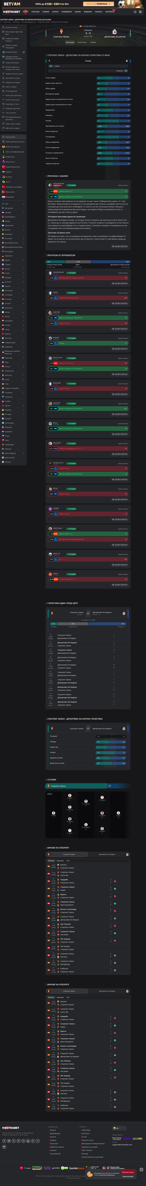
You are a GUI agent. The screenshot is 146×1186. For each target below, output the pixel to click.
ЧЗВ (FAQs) (86, 1130)
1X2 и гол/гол (9, 113)
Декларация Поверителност (93, 1143)
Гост (68, 861)
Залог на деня (9, 87)
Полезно (98, 12)
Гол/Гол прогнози (10, 100)
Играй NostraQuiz (10, 62)
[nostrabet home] (10, 1128)
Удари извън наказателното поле (59, 104)
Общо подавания (52, 142)
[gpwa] (37, 1168)
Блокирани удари (52, 94)
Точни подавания (52, 147)
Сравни (53, 1140)
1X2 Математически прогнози (11, 118)
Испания (16, 22)
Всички (51, 861)
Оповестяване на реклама (92, 1157)
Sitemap (85, 1154)
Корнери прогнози (11, 108)
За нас (84, 1137)
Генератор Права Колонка (10, 39)
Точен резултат (9, 91)
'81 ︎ (126, 71)
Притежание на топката (55, 126)
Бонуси (55, 12)
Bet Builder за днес (11, 78)
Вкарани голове (56, 758)
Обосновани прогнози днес (12, 33)
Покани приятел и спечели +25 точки (11, 68)
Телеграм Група (13, 52)
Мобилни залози (57, 1147)
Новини (46, 12)
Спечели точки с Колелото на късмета (12, 58)
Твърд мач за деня (11, 82)
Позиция (53, 736)
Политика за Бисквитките (107, 1175)
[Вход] (140, 12)
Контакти (85, 1133)
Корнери (49, 115)
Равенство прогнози (11, 95)
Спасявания (50, 137)
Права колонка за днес (12, 74)
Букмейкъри (67, 12)
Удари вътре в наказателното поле (59, 99)
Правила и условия (89, 1147)
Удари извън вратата (54, 83)
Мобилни (88, 12)
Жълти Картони (52, 131)
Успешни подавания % (54, 153)
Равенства (54, 747)
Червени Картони (52, 163)
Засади (48, 121)
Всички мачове (9, 27)
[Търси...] (135, 12)
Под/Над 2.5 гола (10, 104)
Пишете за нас (88, 1140)
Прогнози (35, 12)
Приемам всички (128, 1172)
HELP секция (87, 1150)
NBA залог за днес (11, 128)
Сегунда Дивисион (28, 22)
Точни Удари (50, 78)
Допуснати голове (57, 763)
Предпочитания (128, 1176)
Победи (53, 742)
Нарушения (50, 110)
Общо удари (50, 88)
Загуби (52, 752)
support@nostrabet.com (122, 1144)
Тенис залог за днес (11, 124)
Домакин (60, 861)
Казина (78, 12)
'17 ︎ (51, 66)
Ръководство (55, 1154)
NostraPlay (110, 12)
